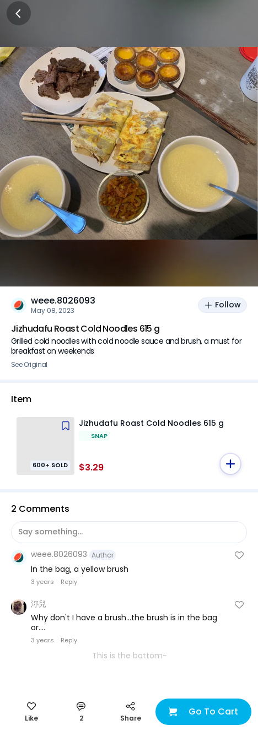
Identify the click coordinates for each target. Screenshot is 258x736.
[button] (230, 464)
